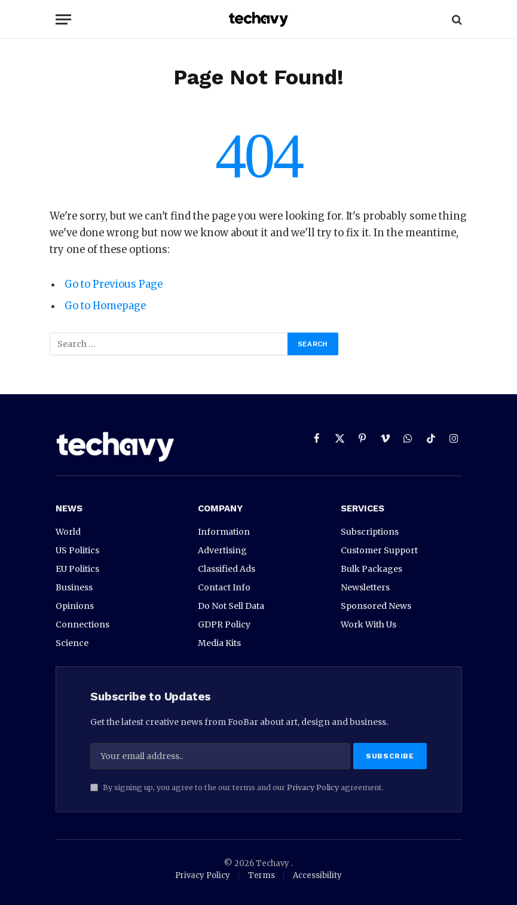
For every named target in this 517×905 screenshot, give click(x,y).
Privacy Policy (313, 787)
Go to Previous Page (114, 284)
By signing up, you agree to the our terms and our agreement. (237, 787)
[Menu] (63, 19)
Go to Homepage (105, 306)
